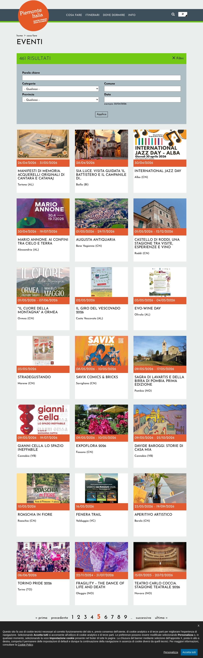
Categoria (28, 83)
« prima (41, 618)
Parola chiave (31, 72)
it (183, 14)
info (132, 15)
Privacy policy (113, 639)
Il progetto (60, 639)
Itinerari (92, 15)
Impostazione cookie (136, 639)
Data (107, 94)
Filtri (180, 58)
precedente (59, 618)
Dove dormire (114, 15)
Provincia (28, 94)
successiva (143, 618)
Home (20, 36)
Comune (109, 83)
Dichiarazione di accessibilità (86, 639)
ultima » (161, 618)
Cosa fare (74, 15)
